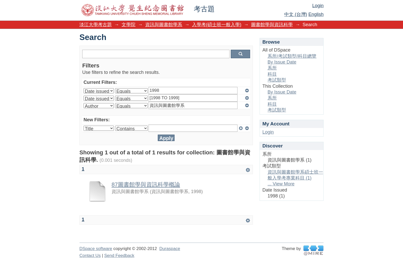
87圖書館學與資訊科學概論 (146, 184)
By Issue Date (282, 62)
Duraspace (169, 248)
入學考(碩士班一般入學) (216, 24)
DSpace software (95, 248)
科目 (272, 74)
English (316, 14)
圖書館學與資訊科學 (272, 24)
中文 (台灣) (295, 14)
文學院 (128, 24)
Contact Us (90, 255)
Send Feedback (119, 255)
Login (318, 5)
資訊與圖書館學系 (163, 24)
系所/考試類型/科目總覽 (292, 56)
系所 (272, 68)
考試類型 (277, 80)
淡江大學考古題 (95, 24)
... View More (281, 183)
